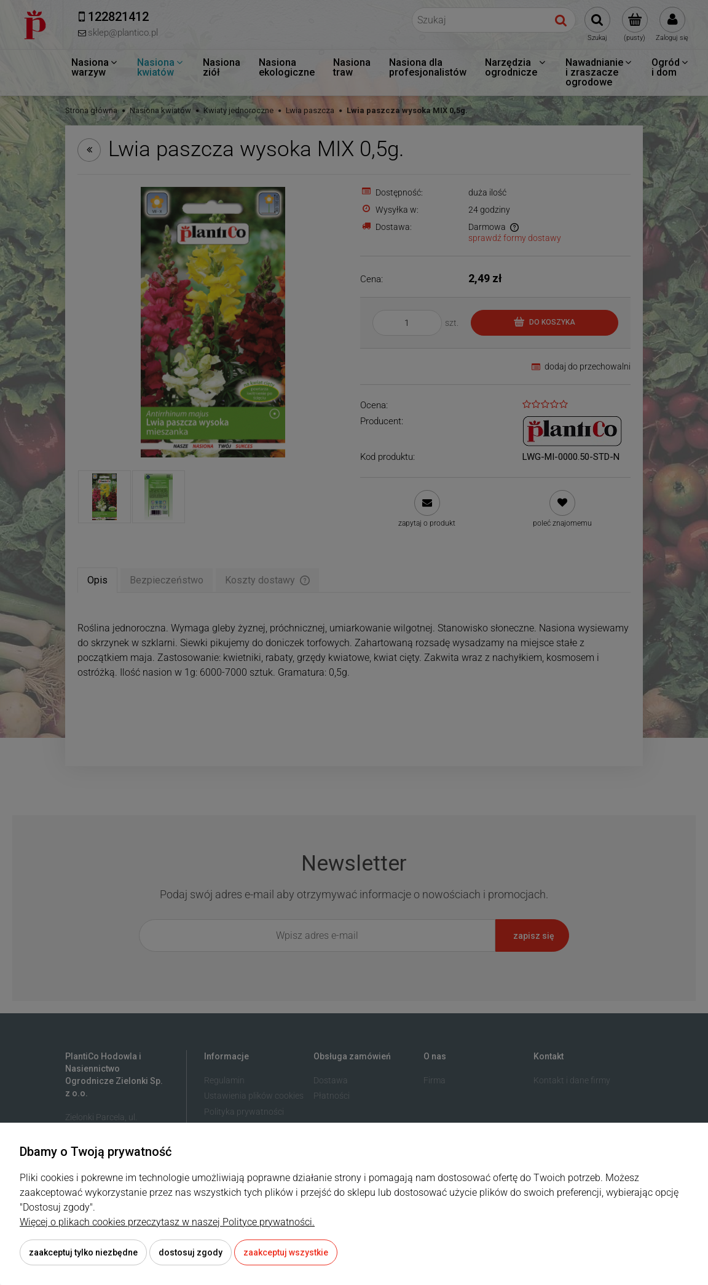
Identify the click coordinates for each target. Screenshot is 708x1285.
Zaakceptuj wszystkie (285, 1252)
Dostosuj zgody (190, 1252)
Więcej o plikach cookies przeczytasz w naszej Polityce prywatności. (167, 1222)
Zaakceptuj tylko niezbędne (83, 1252)
